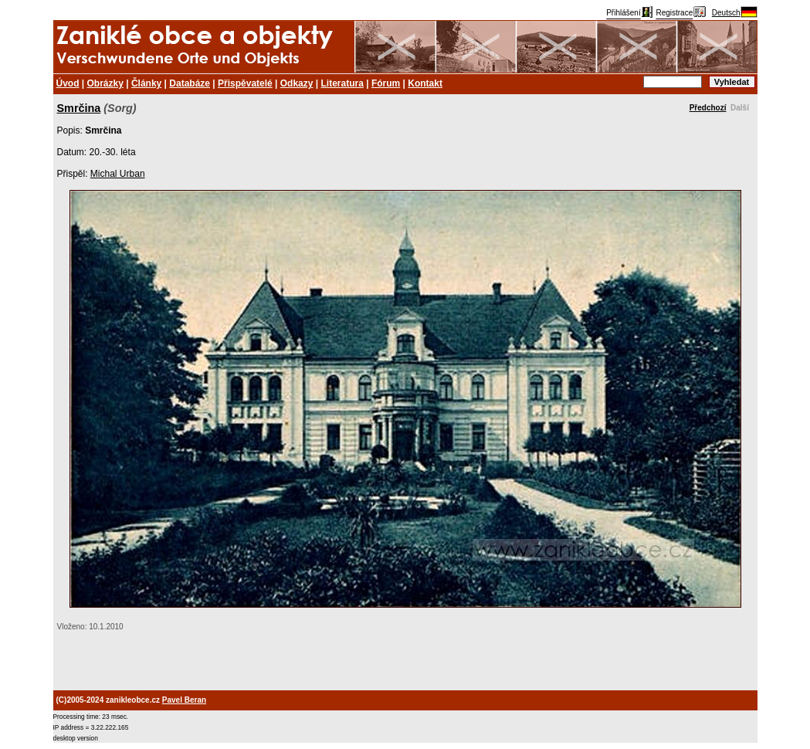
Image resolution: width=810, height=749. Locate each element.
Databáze (189, 83)
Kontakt (425, 83)
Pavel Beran (184, 700)
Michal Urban (117, 173)
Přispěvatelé (245, 83)
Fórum (385, 83)
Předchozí (708, 107)
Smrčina (79, 108)
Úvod (68, 83)
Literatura (342, 83)
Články (146, 83)
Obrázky (105, 83)
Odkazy (296, 83)
